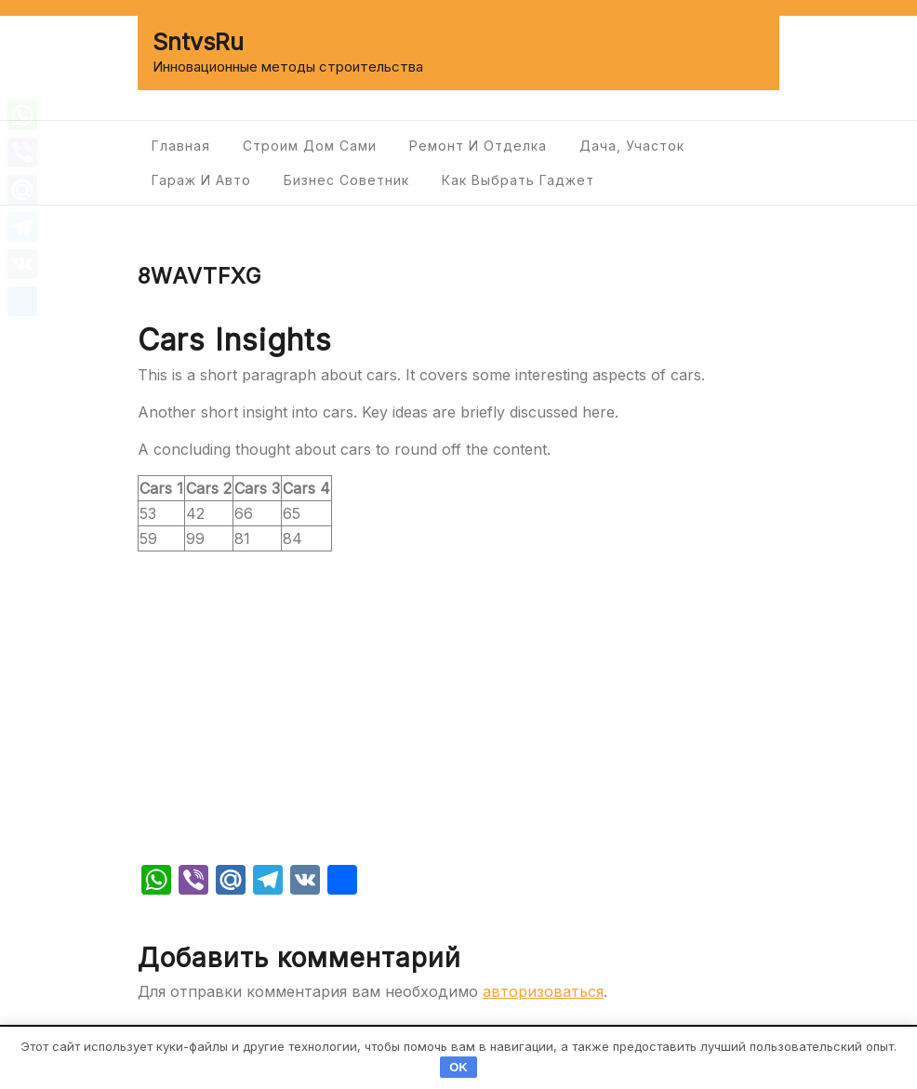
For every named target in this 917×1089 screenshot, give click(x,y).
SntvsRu (198, 42)
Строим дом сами (310, 145)
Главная (181, 145)
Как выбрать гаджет (518, 180)
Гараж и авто (201, 180)
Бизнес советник (346, 180)
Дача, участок (631, 145)
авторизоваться (543, 991)
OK (458, 1067)
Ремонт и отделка (478, 145)
